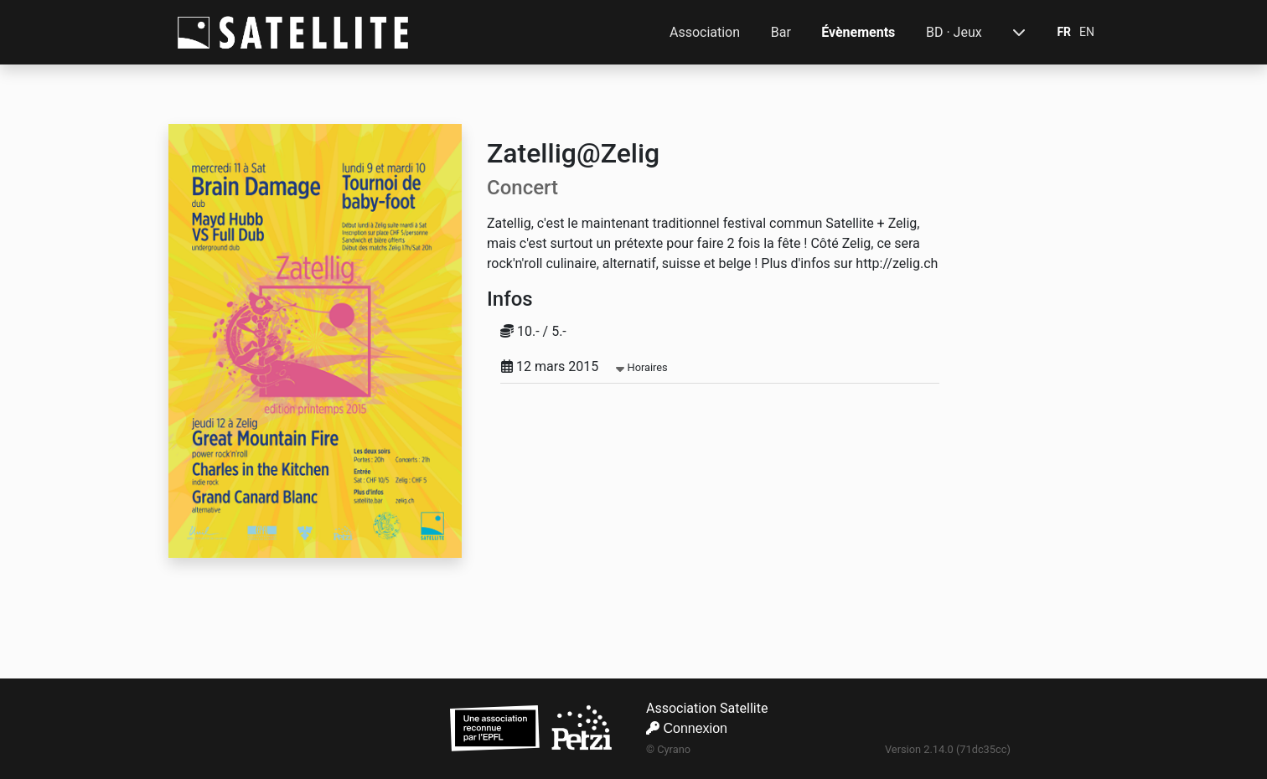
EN (1086, 32)
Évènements (858, 32)
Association (705, 32)
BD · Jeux (954, 32)
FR (1064, 32)
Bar (781, 32)
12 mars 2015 (584, 366)
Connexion (686, 728)
